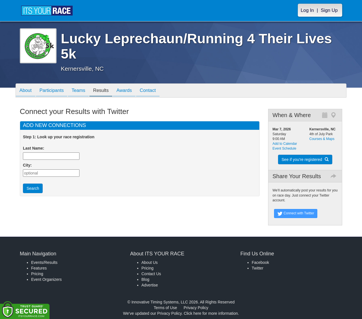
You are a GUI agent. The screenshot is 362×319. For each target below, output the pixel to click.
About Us (149, 262)
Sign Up (329, 10)
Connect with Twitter (295, 213)
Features (39, 268)
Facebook (260, 262)
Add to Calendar (285, 144)
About (26, 91)
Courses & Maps (322, 139)
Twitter (257, 268)
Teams (82, 91)
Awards (131, 91)
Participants (54, 91)
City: (27, 165)
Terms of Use (165, 307)
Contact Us (151, 273)
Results (106, 91)
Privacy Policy (196, 307)
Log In (307, 10)
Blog (145, 279)
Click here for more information (211, 313)
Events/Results (44, 262)
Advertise (149, 285)
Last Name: (34, 148)
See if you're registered (305, 159)
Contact (156, 91)
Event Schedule (284, 148)
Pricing (37, 273)
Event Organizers (46, 279)
